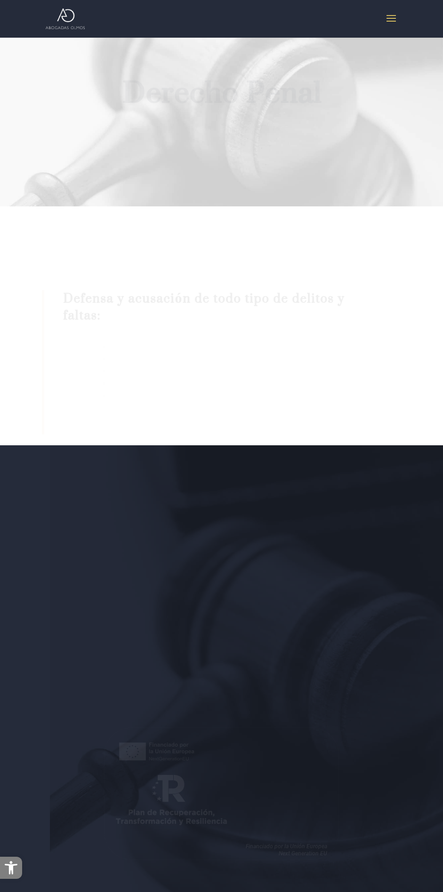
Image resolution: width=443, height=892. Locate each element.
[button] (11, 868)
